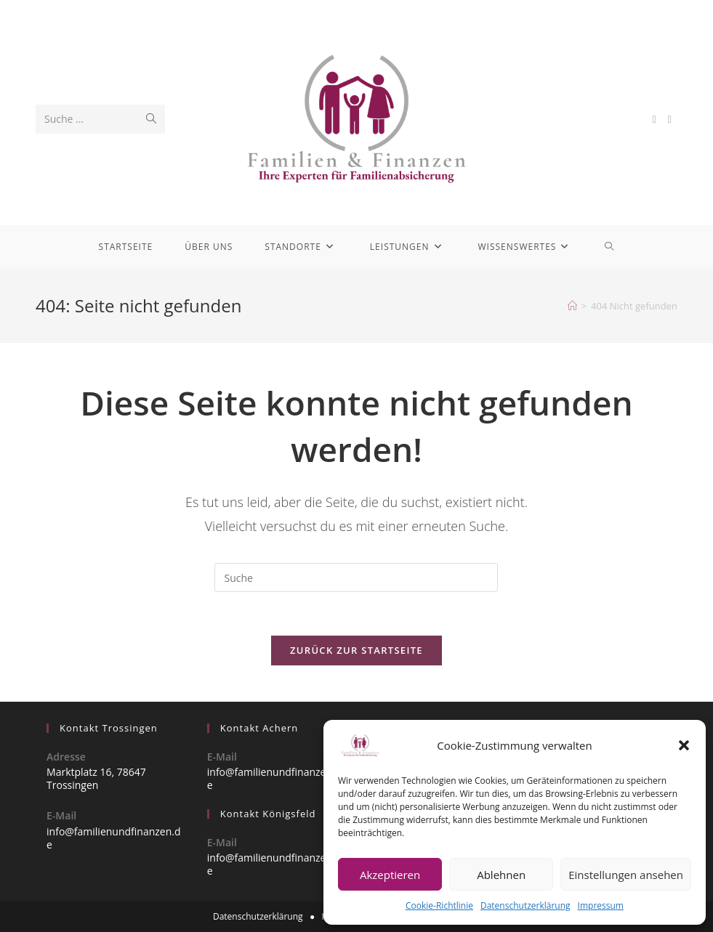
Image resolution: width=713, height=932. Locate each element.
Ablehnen (501, 874)
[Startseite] (572, 305)
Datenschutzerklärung (525, 905)
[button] (684, 745)
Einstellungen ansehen (625, 874)
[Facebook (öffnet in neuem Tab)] (654, 119)
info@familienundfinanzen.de (114, 837)
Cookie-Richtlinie (439, 905)
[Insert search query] (356, 577)
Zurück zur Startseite (356, 650)
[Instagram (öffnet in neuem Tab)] (669, 119)
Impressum (601, 905)
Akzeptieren (390, 874)
